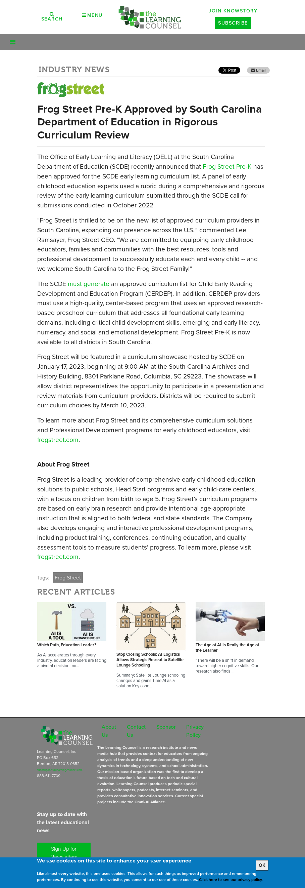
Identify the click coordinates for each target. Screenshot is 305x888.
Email (258, 70)
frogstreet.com (58, 440)
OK (262, 865)
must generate (88, 284)
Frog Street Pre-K (227, 166)
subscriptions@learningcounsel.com (60, 770)
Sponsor (165, 727)
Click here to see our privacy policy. (231, 880)
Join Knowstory (233, 10)
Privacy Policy (195, 731)
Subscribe (233, 23)
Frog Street (68, 577)
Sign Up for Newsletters (63, 853)
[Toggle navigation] (12, 42)
